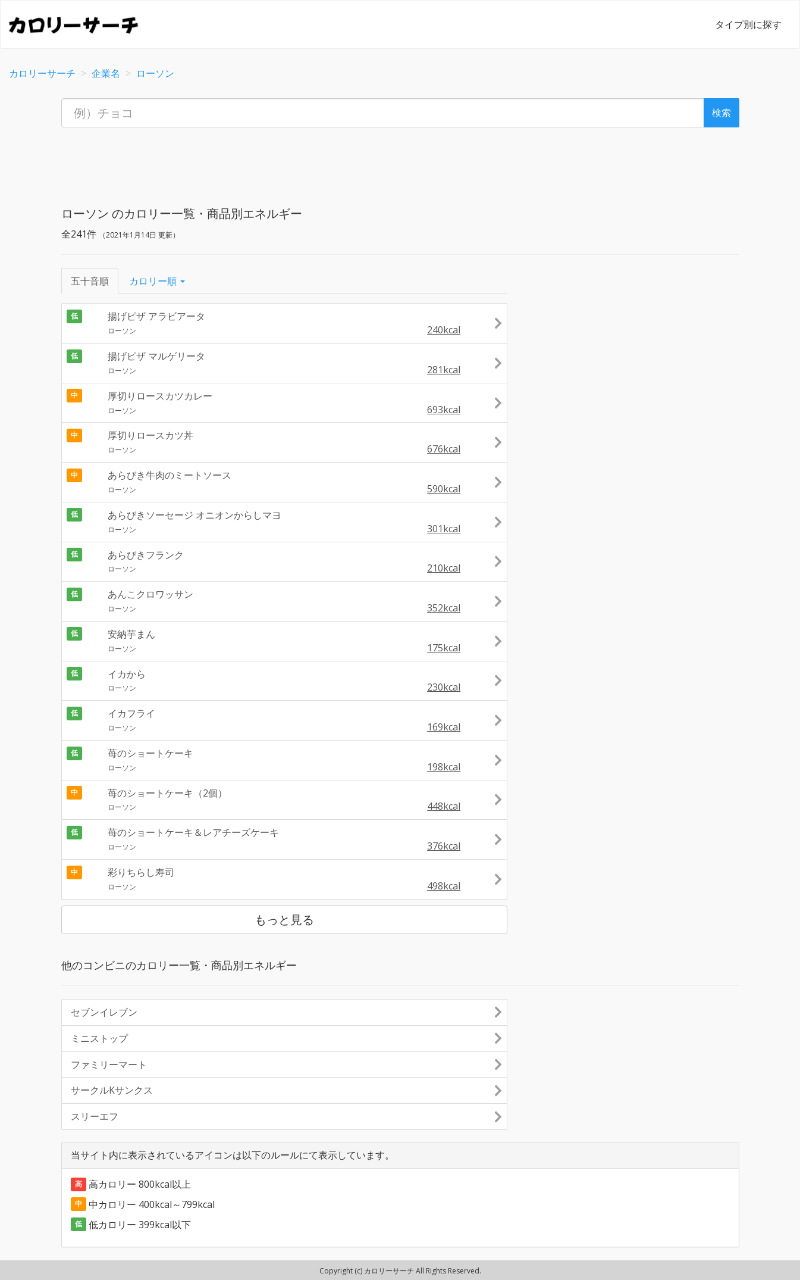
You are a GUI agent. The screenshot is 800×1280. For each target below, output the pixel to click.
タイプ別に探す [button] (748, 24)
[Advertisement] (400, 163)
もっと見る (284, 919)
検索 (721, 112)
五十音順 (90, 281)
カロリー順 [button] (157, 281)
